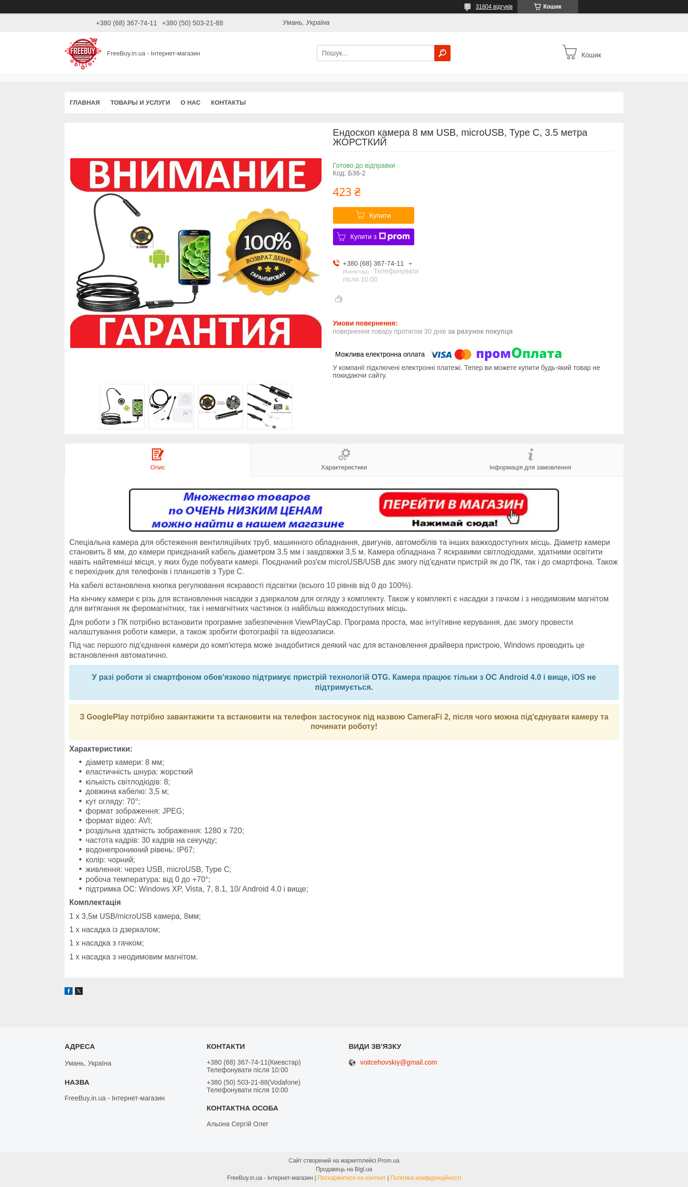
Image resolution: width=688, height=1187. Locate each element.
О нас (191, 102)
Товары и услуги (140, 102)
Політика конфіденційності (425, 1178)
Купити (380, 215)
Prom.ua (388, 1160)
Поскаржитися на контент (352, 1178)
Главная (85, 102)
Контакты (228, 102)
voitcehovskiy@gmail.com (398, 1062)
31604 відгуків (494, 6)
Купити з (380, 236)
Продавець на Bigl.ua (344, 1169)
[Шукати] (442, 53)
